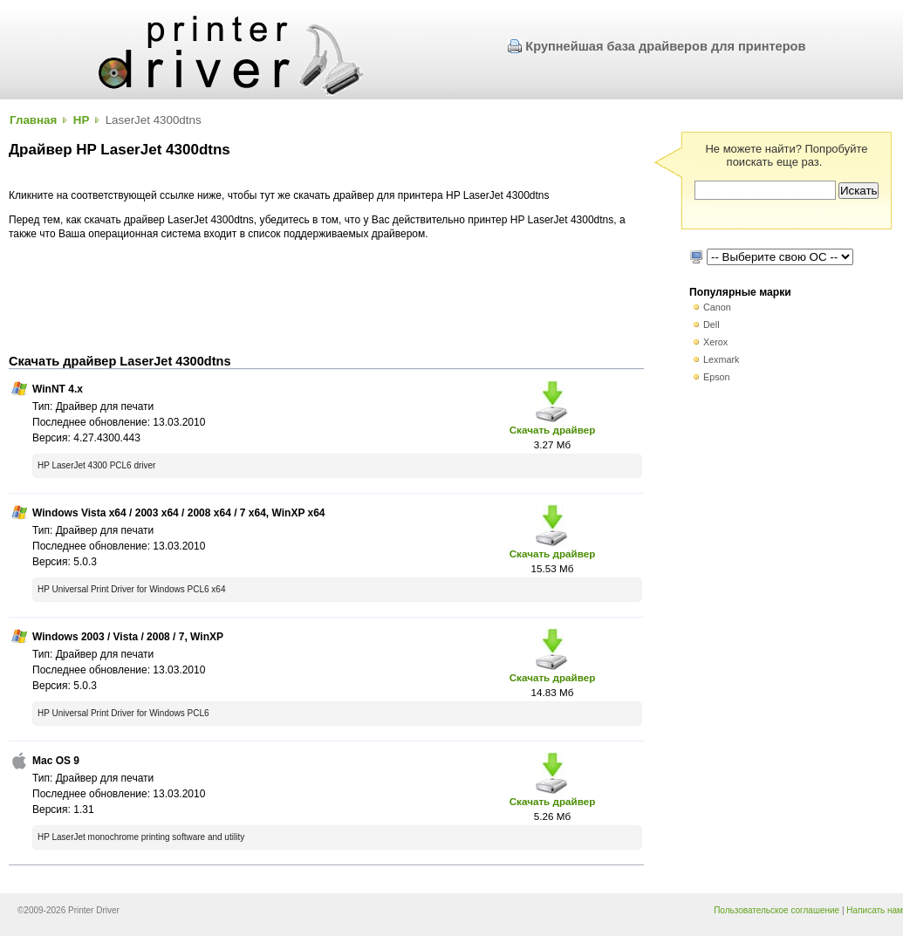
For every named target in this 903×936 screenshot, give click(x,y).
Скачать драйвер (553, 429)
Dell (711, 324)
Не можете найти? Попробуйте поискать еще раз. (786, 155)
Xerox (715, 342)
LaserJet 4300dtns (154, 119)
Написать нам (874, 910)
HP (81, 119)
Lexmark (721, 359)
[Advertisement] (326, 297)
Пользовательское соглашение (776, 910)
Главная (33, 119)
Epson (716, 377)
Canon (717, 307)
